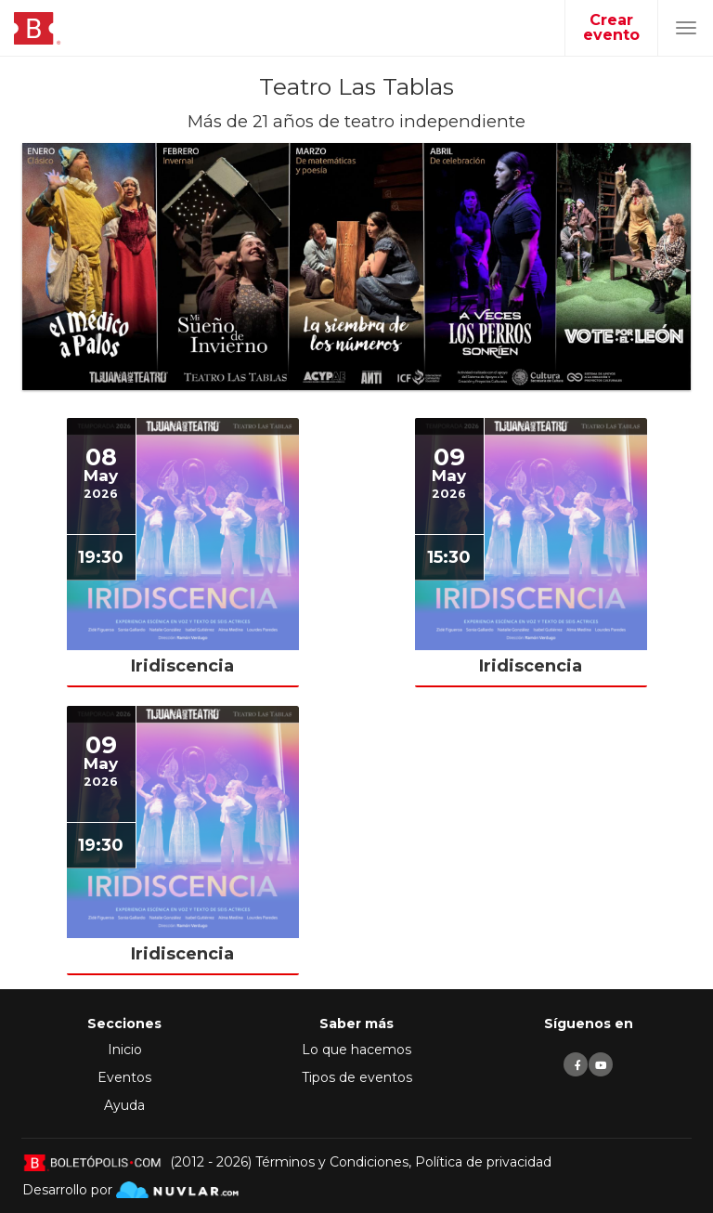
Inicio (125, 1049)
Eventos (124, 1077)
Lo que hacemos (356, 1049)
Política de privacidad (483, 1162)
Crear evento (611, 27)
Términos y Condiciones (331, 1162)
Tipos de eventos (357, 1077)
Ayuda (124, 1105)
